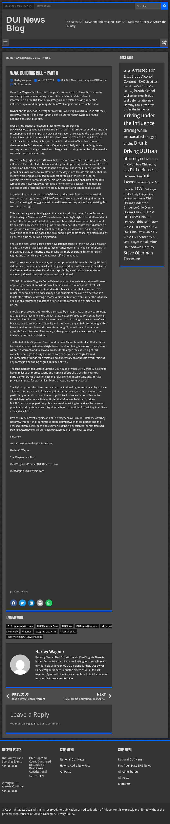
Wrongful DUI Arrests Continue (13, 784)
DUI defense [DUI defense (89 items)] (141, 169)
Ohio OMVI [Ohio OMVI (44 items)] (137, 232)
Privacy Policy (65, 814)
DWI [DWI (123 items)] (139, 188)
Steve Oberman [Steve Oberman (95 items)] (138, 252)
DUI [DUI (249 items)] (144, 150)
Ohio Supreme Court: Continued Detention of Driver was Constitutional (40, 764)
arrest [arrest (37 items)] (127, 70)
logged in (30, 723)
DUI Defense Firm (47, 626)
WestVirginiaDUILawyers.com (25, 636)
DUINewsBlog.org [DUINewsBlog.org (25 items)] (145, 182)
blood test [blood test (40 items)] (152, 81)
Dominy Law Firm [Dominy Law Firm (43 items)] (135, 105)
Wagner (26, 631)
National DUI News (72, 759)
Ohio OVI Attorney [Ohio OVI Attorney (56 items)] (138, 237)
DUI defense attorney (20, 626)
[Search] (164, 6)
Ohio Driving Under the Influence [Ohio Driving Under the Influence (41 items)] (138, 203)
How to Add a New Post (75, 765)
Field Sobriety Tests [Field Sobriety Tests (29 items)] (134, 194)
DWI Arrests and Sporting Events (12, 759)
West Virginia (67, 631)
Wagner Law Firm (46, 631)
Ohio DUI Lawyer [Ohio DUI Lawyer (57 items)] (137, 227)
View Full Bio (65, 678)
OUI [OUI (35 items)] (155, 237)
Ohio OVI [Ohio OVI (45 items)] (152, 232)
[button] (5, 42)
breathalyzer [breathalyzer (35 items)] (137, 95)
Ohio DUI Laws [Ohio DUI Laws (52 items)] (146, 222)
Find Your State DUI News (134, 765)
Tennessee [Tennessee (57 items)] (132, 259)
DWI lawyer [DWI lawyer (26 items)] (150, 189)
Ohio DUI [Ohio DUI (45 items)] (140, 212)
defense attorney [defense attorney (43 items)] (141, 100)
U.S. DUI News (69, 80)
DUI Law (67, 626)
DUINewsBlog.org (86, 626)
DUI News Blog (25, 24)
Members (124, 783)
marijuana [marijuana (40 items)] (138, 198)
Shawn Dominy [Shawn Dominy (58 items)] (142, 247)
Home (9, 57)
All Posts (65, 771)
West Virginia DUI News (92, 80)
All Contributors (128, 771)
